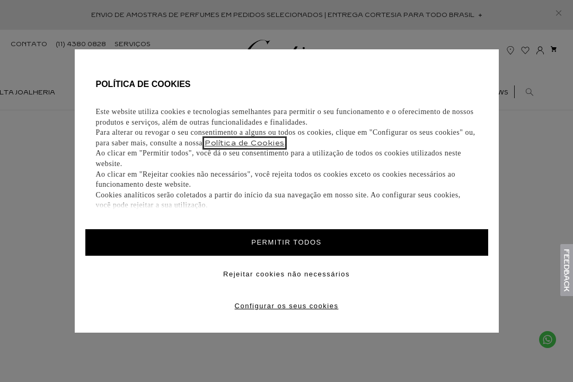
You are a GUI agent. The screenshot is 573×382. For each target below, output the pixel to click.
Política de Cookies (245, 142)
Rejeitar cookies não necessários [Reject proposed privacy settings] (286, 274)
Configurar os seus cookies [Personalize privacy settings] (287, 306)
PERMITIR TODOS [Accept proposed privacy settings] (286, 242)
